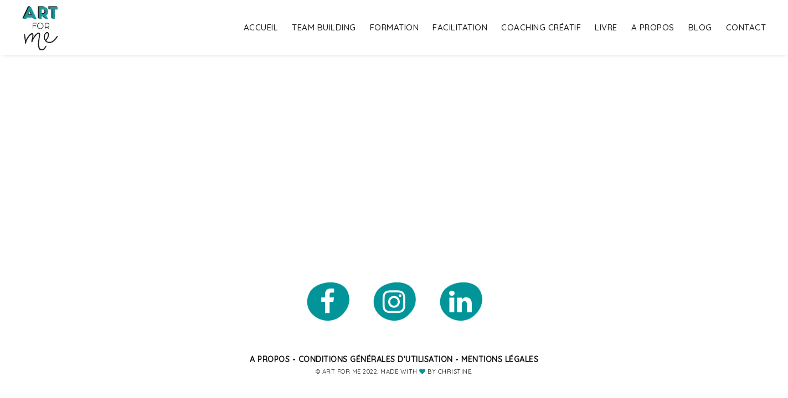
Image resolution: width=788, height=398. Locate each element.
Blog (700, 27)
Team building (324, 27)
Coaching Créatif (541, 27)
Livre (606, 27)
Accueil (261, 27)
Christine (455, 371)
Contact (746, 27)
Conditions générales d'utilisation (375, 359)
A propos (652, 27)
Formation (394, 27)
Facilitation (459, 27)
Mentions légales (499, 359)
